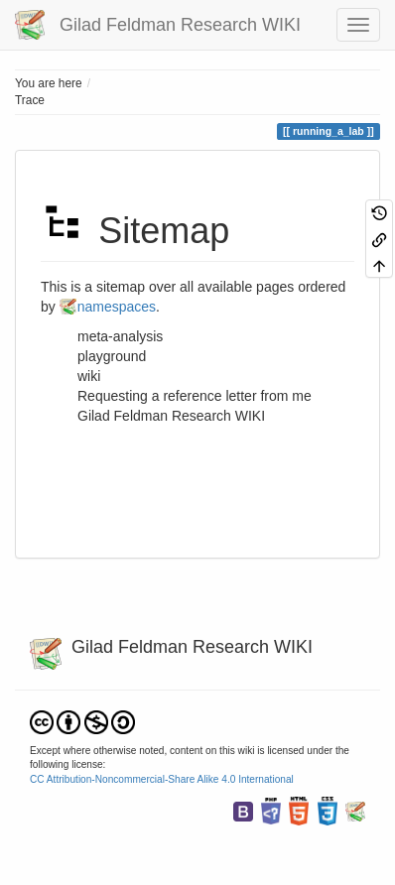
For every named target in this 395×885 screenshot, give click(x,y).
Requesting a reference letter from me (194, 396)
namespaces (116, 307)
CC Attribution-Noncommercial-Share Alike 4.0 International (162, 779)
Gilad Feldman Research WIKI (171, 416)
